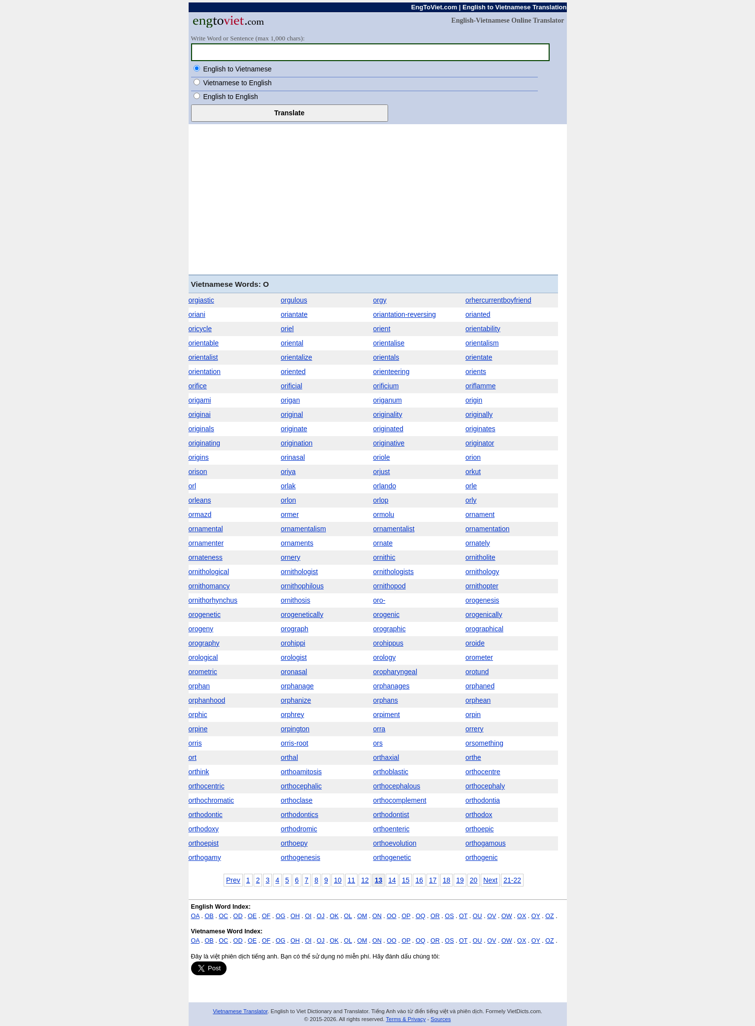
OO (391, 916)
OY (535, 916)
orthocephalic (301, 786)
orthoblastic (391, 772)
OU (477, 916)
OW (506, 916)
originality (387, 414)
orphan (199, 686)
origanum (387, 400)
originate (294, 429)
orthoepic (479, 829)
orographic (389, 629)
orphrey (292, 714)
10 (338, 880)
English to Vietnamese (237, 69)
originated (388, 429)
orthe (473, 757)
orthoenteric (391, 829)
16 (419, 880)
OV (491, 916)
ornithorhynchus (213, 600)
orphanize (296, 700)
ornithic (384, 557)
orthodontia (482, 800)
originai (200, 414)
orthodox (478, 815)
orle (471, 486)
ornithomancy (209, 586)
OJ (321, 916)
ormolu (383, 514)
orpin (473, 714)
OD (238, 916)
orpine (198, 729)
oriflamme (480, 386)
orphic (198, 714)
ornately (477, 543)
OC (223, 916)
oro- (379, 600)
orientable (204, 343)
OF (266, 916)
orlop (381, 500)
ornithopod (389, 586)
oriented (293, 372)
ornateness (206, 557)
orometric (203, 672)
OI (308, 916)
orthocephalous (397, 786)
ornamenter (206, 543)
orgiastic (201, 300)
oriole (381, 457)
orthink (199, 772)
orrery (474, 729)
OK (334, 916)
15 (406, 880)
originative (389, 443)
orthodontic (206, 815)
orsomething (484, 743)
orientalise (389, 343)
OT (463, 916)
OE (252, 916)
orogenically (483, 614)
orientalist (203, 357)
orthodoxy (204, 829)
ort (193, 757)
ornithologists (393, 572)
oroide (475, 643)
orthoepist (204, 843)
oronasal (294, 672)
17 (433, 880)
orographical (484, 629)
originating (205, 443)
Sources (440, 1019)
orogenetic (205, 614)
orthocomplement (400, 800)
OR (435, 916)
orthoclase (297, 800)
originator (479, 443)
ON (377, 916)
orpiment (386, 714)
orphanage (297, 686)
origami (200, 400)
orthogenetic (392, 857)
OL (348, 916)
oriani (197, 314)
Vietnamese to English (237, 83)
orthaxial (386, 757)
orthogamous (485, 843)
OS (449, 916)
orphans (385, 700)
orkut (473, 472)
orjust (381, 472)
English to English (230, 97)
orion (473, 457)
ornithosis (295, 600)
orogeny (201, 629)
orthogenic (481, 857)
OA (195, 916)
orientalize (296, 357)
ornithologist (299, 572)
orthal (289, 757)
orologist (294, 657)
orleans (200, 500)
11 (352, 880)
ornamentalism (303, 529)
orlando (384, 486)
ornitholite (480, 557)
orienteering (391, 372)
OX (521, 916)
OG (281, 916)
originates (480, 429)
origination (297, 443)
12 (365, 880)
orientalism (482, 343)
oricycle (200, 329)
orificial (291, 386)
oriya (288, 472)
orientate (478, 357)
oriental (292, 343)
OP (405, 916)
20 (474, 880)
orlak (288, 486)
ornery (290, 557)
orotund (477, 672)
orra (379, 729)
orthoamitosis (301, 772)
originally (478, 414)
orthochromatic (211, 800)
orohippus (388, 643)
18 (447, 880)
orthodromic (299, 829)
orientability (482, 329)
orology (384, 657)
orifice (198, 386)
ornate (383, 543)
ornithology (482, 572)
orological (203, 657)
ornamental (206, 529)
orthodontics (299, 815)
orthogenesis (300, 857)
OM (362, 916)
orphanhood (207, 700)
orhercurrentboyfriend (498, 300)
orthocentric (207, 786)
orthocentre (482, 772)
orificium (386, 386)
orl (193, 486)
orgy (380, 300)
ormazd (200, 514)
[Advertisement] (378, 198)
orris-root (294, 743)
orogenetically (302, 614)
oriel (287, 329)
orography (204, 643)
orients (475, 372)
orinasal (293, 457)
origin (473, 400)
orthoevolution (395, 843)
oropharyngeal (395, 672)
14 (392, 880)
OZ (549, 916)
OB (209, 916)
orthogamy (205, 857)
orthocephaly (485, 786)
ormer (290, 514)
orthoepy (294, 843)
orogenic (386, 614)
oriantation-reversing (404, 314)
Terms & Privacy (406, 1019)
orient (382, 329)
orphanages (391, 686)
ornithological (209, 572)
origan (290, 400)
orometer (479, 657)
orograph (294, 629)
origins (199, 457)
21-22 (512, 880)
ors (378, 743)
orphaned (479, 686)
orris (195, 743)
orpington (295, 729)
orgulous (294, 300)
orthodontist (391, 815)
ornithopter (481, 586)
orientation (205, 372)
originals (201, 429)
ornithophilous (302, 586)
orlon (288, 500)
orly (471, 500)
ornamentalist (394, 529)
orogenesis (482, 600)
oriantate (294, 314)
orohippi (293, 643)
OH (295, 916)
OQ (421, 916)
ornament (479, 514)
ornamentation (487, 529)
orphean (478, 700)
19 (460, 880)
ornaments (297, 543)
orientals (386, 357)
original (292, 414)
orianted (478, 314)
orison (198, 472)
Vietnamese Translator (240, 1011)
